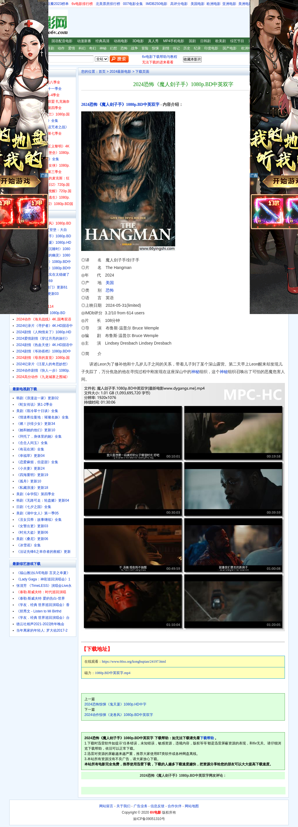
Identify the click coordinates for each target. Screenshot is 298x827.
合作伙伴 (175, 806)
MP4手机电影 (174, 41)
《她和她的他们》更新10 (35, 430)
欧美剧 (220, 41)
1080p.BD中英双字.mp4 (112, 673)
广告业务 (141, 806)
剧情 (165, 48)
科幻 (82, 48)
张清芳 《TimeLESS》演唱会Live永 (44, 586)
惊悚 (155, 48)
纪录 (197, 48)
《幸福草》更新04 (30, 456)
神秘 (103, 48)
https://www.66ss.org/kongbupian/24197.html (134, 662)
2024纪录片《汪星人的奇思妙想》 (43, 364)
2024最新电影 (121, 71)
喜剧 (50, 48)
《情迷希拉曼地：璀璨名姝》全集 (42, 417)
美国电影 (198, 4)
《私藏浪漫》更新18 (32, 488)
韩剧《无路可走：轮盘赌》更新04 (42, 500)
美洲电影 (245, 4)
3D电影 (138, 41)
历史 (186, 48)
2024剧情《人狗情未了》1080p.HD (43, 332)
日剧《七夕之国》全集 (33, 507)
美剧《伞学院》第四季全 (35, 494)
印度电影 (211, 48)
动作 (61, 48)
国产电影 (230, 48)
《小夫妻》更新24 (30, 468)
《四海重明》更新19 (32, 475)
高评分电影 (179, 4)
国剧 (192, 41)
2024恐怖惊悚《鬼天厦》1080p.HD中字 (115, 704)
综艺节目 (237, 41)
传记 (176, 48)
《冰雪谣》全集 (28, 545)
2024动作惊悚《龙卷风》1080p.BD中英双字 (118, 715)
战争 (134, 48)
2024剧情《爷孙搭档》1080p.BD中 (43, 351)
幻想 (113, 48)
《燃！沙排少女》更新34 (35, 424)
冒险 (144, 48)
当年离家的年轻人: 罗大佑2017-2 (42, 630)
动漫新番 (84, 41)
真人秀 (153, 41)
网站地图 (192, 806)
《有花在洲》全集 (30, 449)
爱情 (71, 48)
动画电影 (121, 41)
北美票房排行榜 (108, 4)
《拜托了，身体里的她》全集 (39, 436)
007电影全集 (133, 4)
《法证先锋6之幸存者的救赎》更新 (43, 552)
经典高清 (102, 41)
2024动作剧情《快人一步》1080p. (43, 370)
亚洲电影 (229, 4)
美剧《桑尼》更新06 (32, 539)
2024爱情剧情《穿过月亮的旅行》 (43, 338)
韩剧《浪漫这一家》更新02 (37, 398)
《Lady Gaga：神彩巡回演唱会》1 (43, 579)
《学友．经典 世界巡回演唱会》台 (43, 618)
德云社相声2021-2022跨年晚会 (40, 624)
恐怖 (123, 48)
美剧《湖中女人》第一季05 (37, 513)
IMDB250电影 (156, 4)
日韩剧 (205, 41)
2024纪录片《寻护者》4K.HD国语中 (44, 326)
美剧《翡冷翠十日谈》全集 (37, 411)
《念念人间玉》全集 (32, 443)
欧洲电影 (214, 4)
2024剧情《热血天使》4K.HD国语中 (44, 345)
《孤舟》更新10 (28, 481)
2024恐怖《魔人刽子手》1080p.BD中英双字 (120, 104)
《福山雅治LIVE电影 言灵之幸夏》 (43, 573)
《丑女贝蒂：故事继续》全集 (39, 520)
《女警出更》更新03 (32, 526)
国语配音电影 (62, 41)
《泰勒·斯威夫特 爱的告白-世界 (40, 598)
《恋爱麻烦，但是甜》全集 (37, 462)
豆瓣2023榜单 (58, 4)
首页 (102, 71)
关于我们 (123, 806)
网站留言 (106, 806)
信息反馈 (157, 806)
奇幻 (92, 48)
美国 (110, 282)
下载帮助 (207, 738)
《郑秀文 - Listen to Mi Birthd (38, 611)
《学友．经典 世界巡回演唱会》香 (43, 605)
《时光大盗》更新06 (32, 532)
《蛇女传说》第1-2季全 (34, 404)
